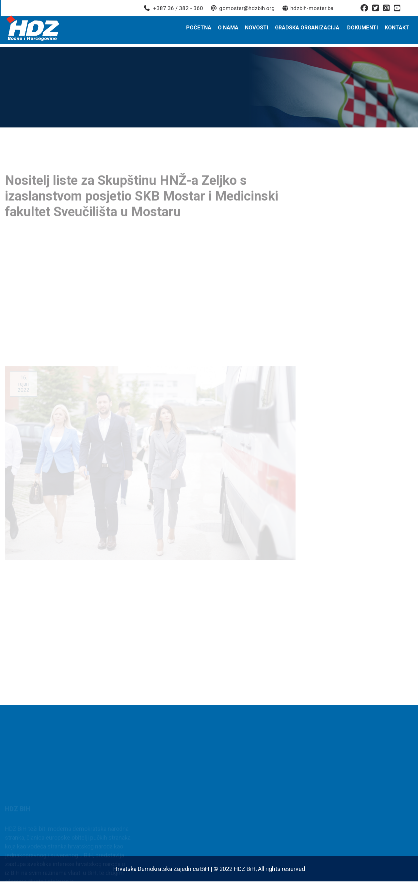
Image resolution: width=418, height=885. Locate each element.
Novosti (259, 30)
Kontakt (397, 30)
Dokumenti (363, 30)
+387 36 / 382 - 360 (172, 8)
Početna (202, 30)
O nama (231, 30)
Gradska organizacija (309, 30)
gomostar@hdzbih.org (242, 8)
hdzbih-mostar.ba (307, 8)
